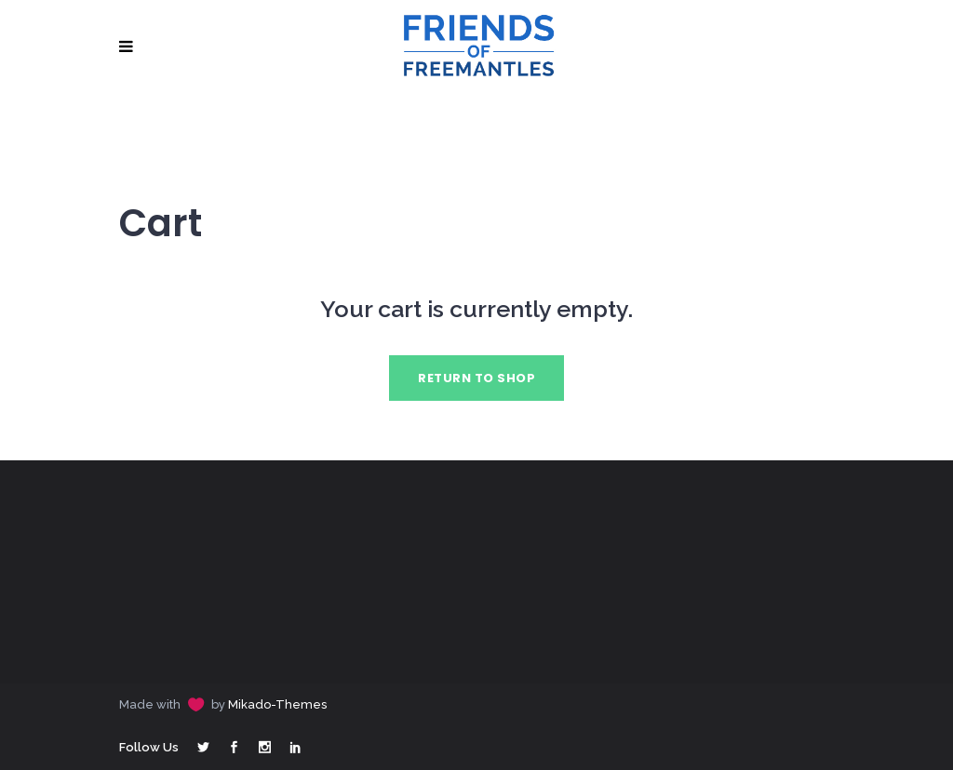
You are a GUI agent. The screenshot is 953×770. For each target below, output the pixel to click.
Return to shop (476, 378)
